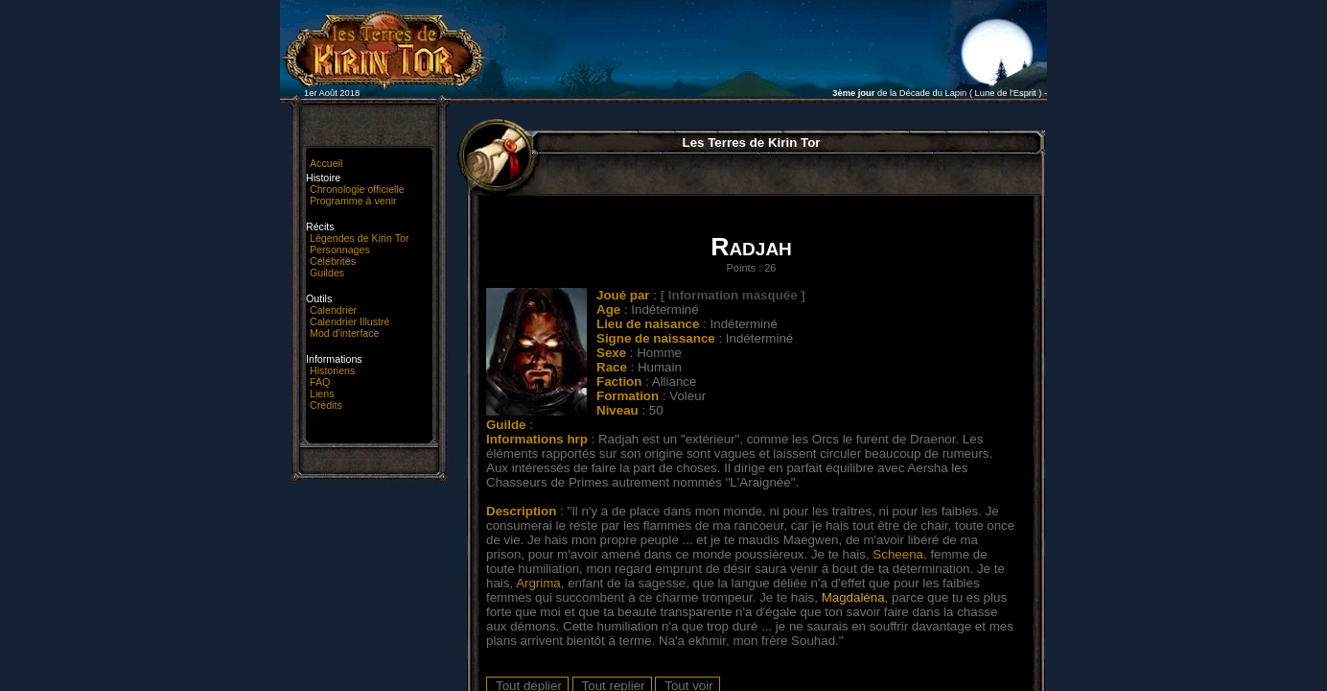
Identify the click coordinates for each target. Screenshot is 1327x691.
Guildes (327, 272)
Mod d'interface (345, 333)
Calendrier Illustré (350, 321)
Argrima (538, 583)
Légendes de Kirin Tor (359, 238)
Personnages (340, 249)
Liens (322, 393)
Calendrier (333, 310)
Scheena (898, 554)
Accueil (326, 163)
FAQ (320, 382)
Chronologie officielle (357, 189)
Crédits (326, 405)
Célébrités (333, 261)
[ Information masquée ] (733, 295)
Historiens (332, 370)
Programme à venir (353, 200)
